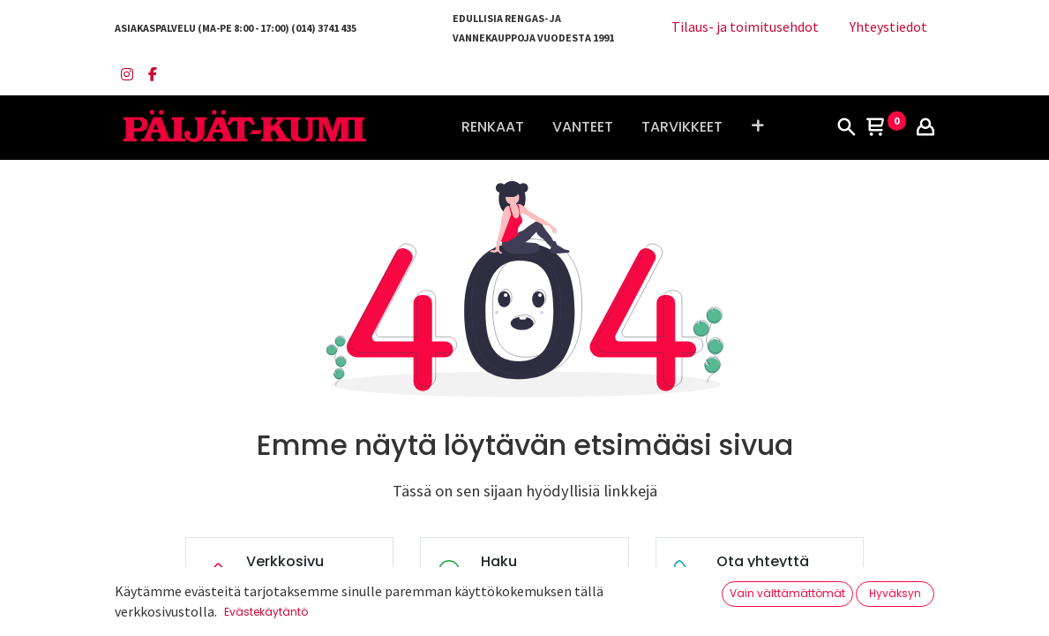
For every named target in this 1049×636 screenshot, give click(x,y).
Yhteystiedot (888, 26)
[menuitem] (492, 127)
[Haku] (846, 128)
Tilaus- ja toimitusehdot (745, 26)
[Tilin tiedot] (925, 128)
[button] (757, 127)
